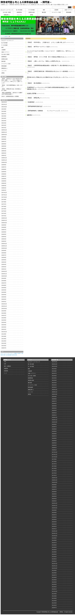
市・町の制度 (32, 9)
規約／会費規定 (7, 366)
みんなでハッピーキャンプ (7, 9)
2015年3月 (3, 264)
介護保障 (56, 9)
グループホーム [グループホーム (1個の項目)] (10, 353)
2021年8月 (3, 111)
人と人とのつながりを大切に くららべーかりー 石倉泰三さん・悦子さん (49, 51)
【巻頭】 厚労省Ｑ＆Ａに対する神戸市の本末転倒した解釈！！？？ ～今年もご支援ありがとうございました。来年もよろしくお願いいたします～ (11, 80)
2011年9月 (3, 334)
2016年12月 (4, 218)
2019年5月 (3, 171)
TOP (5, 361)
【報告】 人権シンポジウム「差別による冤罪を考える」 (44, 61)
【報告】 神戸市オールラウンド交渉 (38, 46)
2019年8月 (3, 164)
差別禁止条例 (32, 12)
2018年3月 (3, 185)
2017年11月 (4, 194)
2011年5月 (3, 341)
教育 (44, 9)
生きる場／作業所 (7, 12)
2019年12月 (4, 157)
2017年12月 (4, 192)
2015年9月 (3, 250)
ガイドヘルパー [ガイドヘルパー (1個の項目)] (4, 353)
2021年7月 (3, 113)
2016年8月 (3, 227)
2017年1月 (3, 215)
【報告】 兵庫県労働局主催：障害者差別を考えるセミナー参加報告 (47, 71)
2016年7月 (3, 229)
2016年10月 (4, 222)
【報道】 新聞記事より (34, 97)
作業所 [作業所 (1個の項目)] (15, 353)
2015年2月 (3, 266)
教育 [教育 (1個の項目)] (5, 354)
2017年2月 (3, 213)
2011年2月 (3, 345)
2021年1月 (3, 127)
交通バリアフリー (69, 9)
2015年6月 (3, 257)
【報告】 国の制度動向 (34, 83)
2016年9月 (3, 225)
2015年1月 (3, 269)
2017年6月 (3, 206)
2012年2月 (3, 327)
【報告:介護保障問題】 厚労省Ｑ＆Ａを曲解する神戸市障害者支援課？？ (11, 93)
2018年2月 (3, 188)
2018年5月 (3, 181)
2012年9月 (3, 310)
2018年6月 (3, 178)
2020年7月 (3, 141)
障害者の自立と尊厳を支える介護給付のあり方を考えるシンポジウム (47, 77)
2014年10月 (4, 276)
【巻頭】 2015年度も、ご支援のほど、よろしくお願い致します (46, 42)
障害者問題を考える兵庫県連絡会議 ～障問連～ (26, 2)
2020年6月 (3, 143)
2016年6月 (3, 232)
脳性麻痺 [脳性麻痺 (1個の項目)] (10, 354)
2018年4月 (3, 183)
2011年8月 (3, 336)
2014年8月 (3, 280)
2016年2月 (3, 241)
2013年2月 (3, 299)
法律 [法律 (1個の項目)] (7, 354)
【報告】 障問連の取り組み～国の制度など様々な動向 (11, 89)
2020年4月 (3, 148)
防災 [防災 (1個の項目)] (16, 354)
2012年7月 (3, 315)
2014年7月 (3, 283)
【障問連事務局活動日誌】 (35, 106)
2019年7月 (3, 167)
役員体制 (6, 370)
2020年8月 (3, 139)
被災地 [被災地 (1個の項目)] (13, 354)
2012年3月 (3, 324)
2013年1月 (3, 301)
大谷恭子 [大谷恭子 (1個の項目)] (19, 353)
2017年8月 (3, 201)
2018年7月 (3, 176)
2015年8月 (3, 252)
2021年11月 (4, 104)
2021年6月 (3, 116)
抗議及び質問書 (31, 93)
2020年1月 (3, 155)
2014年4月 (3, 290)
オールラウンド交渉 (56, 12)
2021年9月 (3, 109)
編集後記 (29, 115)
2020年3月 (3, 150)
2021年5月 (3, 118)
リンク (5, 373)
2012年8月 (3, 313)
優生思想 (44, 12)
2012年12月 (4, 303)
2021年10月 (4, 106)
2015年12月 (4, 243)
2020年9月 (3, 136)
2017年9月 (3, 199)
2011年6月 (3, 338)
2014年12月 (4, 271)
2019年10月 (4, 162)
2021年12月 (4, 102)
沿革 (5, 363)
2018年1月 (3, 190)
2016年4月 (3, 236)
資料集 (31, 14)
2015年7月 (3, 255)
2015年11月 (4, 245)
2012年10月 (4, 308)
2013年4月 (3, 294)
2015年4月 (3, 262)
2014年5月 (3, 287)
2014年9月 (3, 278)
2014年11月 (4, 273)
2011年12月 (4, 331)
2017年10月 (4, 197)
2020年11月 (4, 132)
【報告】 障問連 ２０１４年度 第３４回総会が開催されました (47, 57)
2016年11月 (4, 220)
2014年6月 (3, 285)
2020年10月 (4, 134)
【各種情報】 (31, 102)
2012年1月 (3, 329)
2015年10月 (4, 248)
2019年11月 (4, 160)
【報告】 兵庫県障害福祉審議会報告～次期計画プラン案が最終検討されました (51, 65)
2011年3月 (3, 343)
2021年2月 (3, 125)
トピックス (19, 14)
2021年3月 (3, 123)
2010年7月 (3, 348)
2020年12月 (4, 130)
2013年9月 (3, 292)
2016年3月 (3, 239)
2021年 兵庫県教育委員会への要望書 (10, 96)
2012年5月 (3, 320)
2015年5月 (3, 259)
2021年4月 (3, 120)
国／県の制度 (19, 9)
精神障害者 (19, 12)
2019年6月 (3, 169)
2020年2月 (3, 153)
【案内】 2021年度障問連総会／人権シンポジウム (12, 86)
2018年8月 (3, 174)
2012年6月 (3, 317)
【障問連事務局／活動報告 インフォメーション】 (43, 110)
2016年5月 (3, 234)
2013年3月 (3, 297)
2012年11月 (4, 306)
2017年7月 (3, 204)
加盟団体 (6, 368)
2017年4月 (3, 211)
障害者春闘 (68, 12)
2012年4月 (3, 322)
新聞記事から (7, 14)
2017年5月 (3, 208)
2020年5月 (3, 146)
